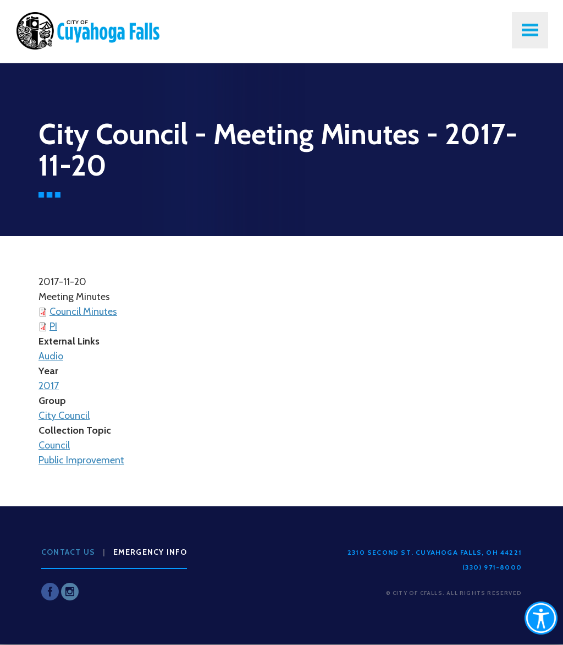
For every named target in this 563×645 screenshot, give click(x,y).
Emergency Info (150, 552)
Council (54, 445)
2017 (48, 386)
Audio (50, 356)
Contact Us (68, 552)
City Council (64, 415)
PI (53, 326)
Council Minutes (83, 311)
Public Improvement (81, 460)
